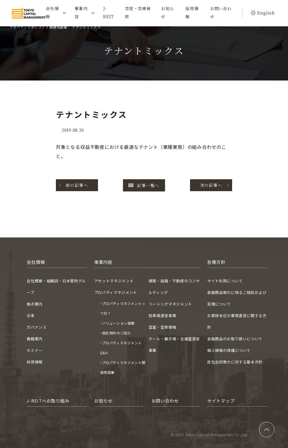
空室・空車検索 (138, 12)
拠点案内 (35, 304)
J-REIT (108, 12)
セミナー (35, 350)
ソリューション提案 (118, 323)
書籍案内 (35, 338)
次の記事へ (211, 185)
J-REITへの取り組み (48, 401)
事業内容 (80, 12)
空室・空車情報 (162, 327)
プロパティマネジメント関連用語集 (38, 27)
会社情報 (52, 12)
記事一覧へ (144, 185)
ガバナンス (36, 327)
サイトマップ (221, 401)
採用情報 (191, 12)
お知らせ (167, 12)
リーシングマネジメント (170, 304)
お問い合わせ (221, 12)
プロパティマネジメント (115, 292)
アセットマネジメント (114, 281)
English (266, 13)
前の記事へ (77, 185)
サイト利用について (225, 281)
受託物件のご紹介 (116, 332)
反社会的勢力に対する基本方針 (235, 362)
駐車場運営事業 (162, 315)
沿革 (30, 315)
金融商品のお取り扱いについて (235, 338)
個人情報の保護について (229, 350)
